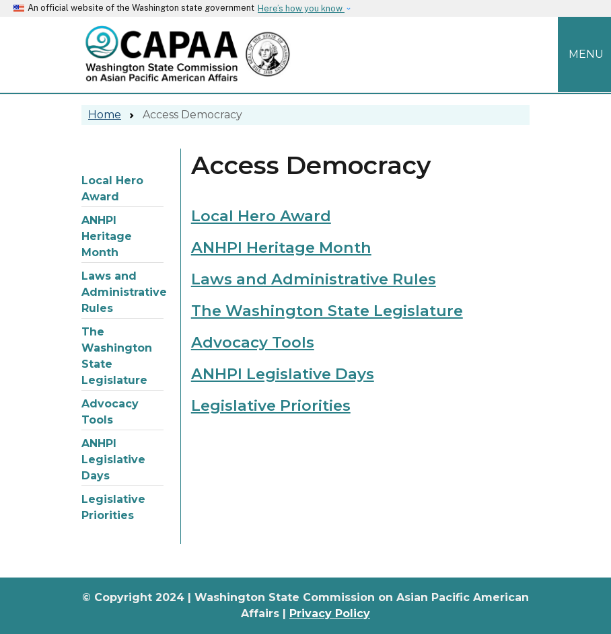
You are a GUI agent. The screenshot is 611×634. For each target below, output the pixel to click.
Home (104, 114)
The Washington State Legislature (116, 356)
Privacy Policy (329, 613)
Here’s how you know (301, 8)
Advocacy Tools (110, 411)
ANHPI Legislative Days (113, 459)
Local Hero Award (112, 188)
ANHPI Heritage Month (106, 236)
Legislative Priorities (113, 507)
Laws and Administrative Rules (122, 292)
